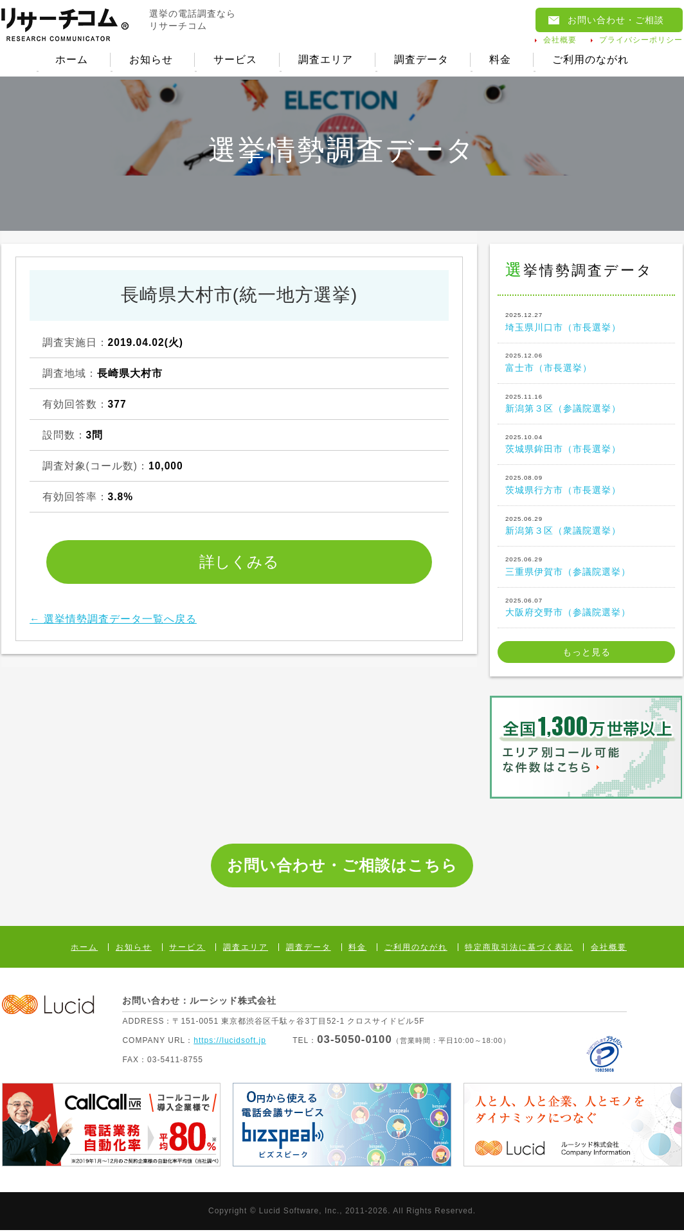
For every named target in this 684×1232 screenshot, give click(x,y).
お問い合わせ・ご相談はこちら (342, 867)
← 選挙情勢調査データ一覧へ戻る (113, 620)
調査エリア (325, 60)
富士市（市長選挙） (586, 363)
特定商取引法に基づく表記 (519, 949)
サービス (235, 60)
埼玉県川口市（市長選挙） (586, 323)
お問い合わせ (616, 20)
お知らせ (150, 60)
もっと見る (586, 654)
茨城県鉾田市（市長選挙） (586, 445)
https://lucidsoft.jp (230, 1041)
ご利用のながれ (592, 60)
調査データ (421, 60)
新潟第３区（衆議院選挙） (586, 527)
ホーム (70, 60)
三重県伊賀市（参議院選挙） (586, 567)
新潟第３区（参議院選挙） (586, 404)
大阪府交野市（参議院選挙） (586, 608)
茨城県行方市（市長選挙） (586, 485)
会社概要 (560, 39)
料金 (501, 60)
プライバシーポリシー (641, 39)
